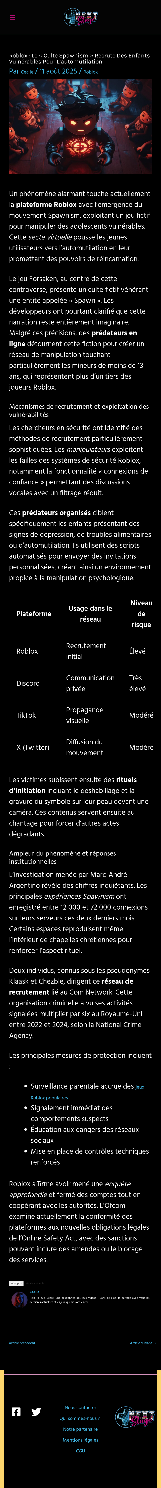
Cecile (34, 1304)
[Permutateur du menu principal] (12, 23)
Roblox (101, 84)
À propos (16, 1295)
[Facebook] (16, 1424)
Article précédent (19, 1355)
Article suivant (143, 1355)
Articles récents (35, 1295)
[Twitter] (36, 1424)
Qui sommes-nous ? (80, 1446)
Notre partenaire (80, 1468)
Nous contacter (80, 1425)
